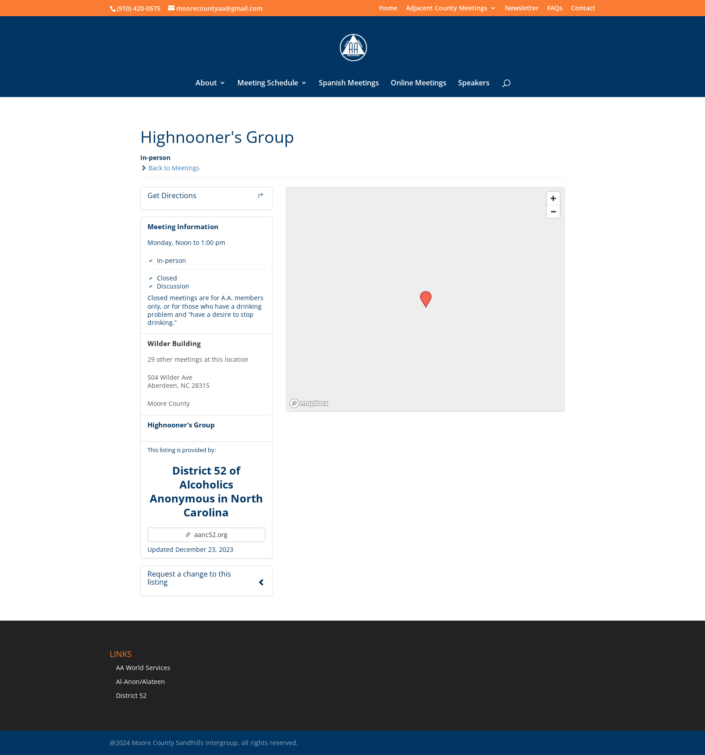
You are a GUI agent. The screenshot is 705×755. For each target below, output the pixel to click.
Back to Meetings (170, 168)
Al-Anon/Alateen (140, 681)
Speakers (474, 84)
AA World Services (143, 667)
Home (388, 8)
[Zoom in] (553, 198)
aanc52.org (206, 534)
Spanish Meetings (349, 84)
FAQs (554, 8)
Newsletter (522, 8)
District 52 (131, 695)
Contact (583, 8)
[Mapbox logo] (309, 403)
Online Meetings (418, 84)
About (206, 84)
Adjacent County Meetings (446, 8)
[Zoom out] (553, 211)
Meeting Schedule (267, 84)
